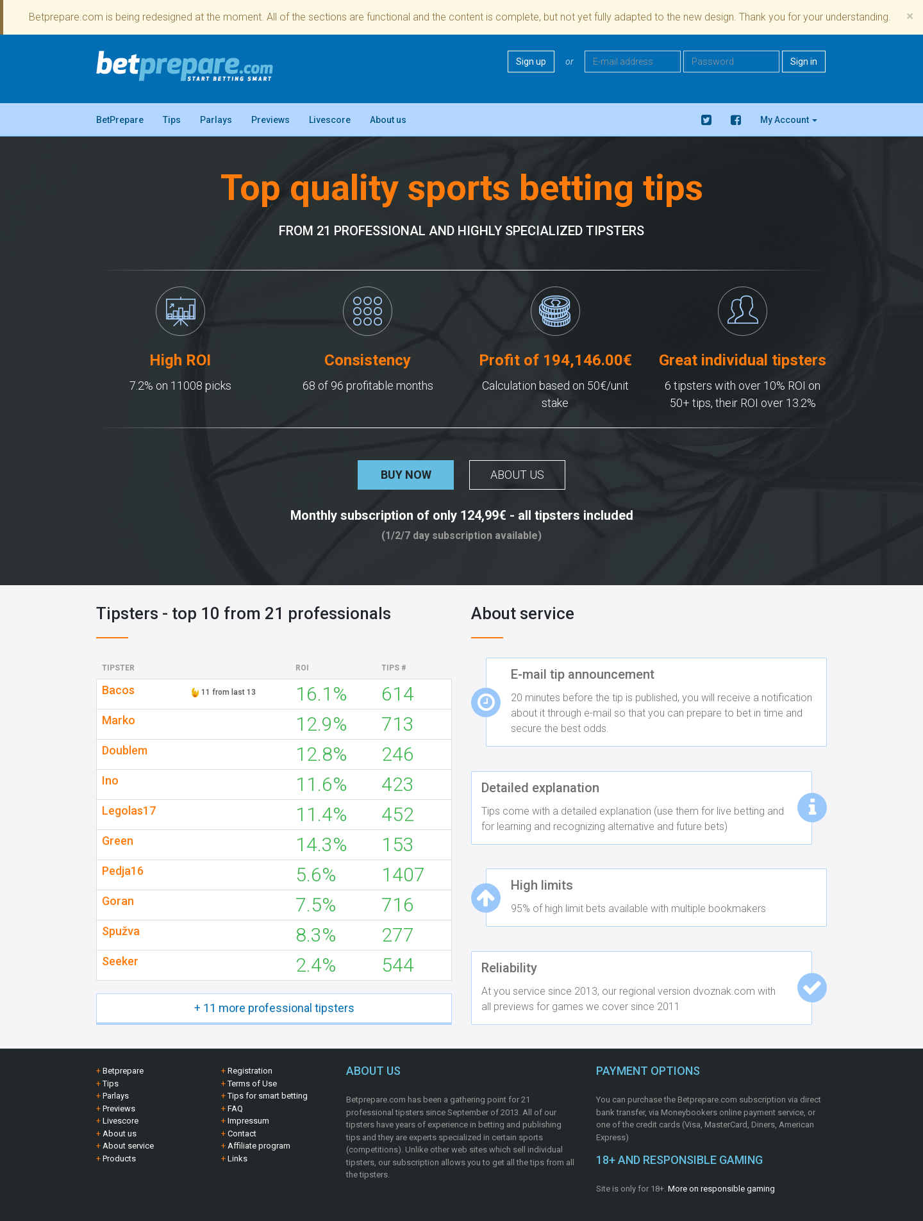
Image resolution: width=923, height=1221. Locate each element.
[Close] (909, 16)
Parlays (216, 120)
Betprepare (123, 1071)
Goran (118, 901)
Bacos (118, 690)
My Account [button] (788, 120)
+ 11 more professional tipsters (274, 1008)
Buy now (406, 474)
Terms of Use (252, 1083)
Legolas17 (129, 811)
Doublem (124, 750)
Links (237, 1158)
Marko (118, 720)
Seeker (120, 961)
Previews (270, 120)
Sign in (803, 61)
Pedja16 (123, 871)
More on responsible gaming (721, 1188)
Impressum (248, 1120)
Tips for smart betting (268, 1096)
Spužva (121, 931)
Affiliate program (259, 1145)
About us (388, 120)
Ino (110, 780)
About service (128, 1145)
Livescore (330, 120)
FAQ (235, 1108)
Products (119, 1158)
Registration (250, 1071)
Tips (172, 120)
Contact (242, 1133)
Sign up (531, 61)
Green (117, 841)
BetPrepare (120, 120)
